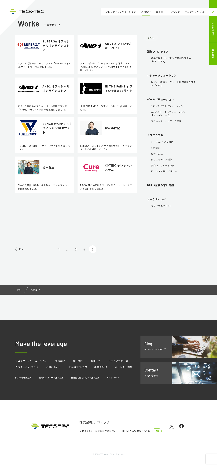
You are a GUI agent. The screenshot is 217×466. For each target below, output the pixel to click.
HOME (213, 4)
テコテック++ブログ (196, 11)
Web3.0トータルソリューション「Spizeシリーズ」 (168, 114)
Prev (23, 270)
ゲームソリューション (160, 100)
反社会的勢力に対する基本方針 (85, 380)
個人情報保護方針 (23, 380)
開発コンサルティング (162, 166)
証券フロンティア (157, 52)
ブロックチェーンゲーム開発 (166, 122)
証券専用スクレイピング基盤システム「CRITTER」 (171, 60)
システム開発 (155, 136)
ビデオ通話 (157, 154)
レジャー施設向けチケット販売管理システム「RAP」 (173, 84)
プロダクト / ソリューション (121, 11)
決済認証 (155, 148)
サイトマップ (113, 380)
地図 (157, 431)
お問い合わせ (213, 29)
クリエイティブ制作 (161, 160)
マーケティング (156, 200)
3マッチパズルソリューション (167, 106)
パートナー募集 (24, 371)
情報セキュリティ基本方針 (51, 380)
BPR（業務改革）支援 (160, 186)
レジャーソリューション (162, 76)
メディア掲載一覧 (123, 358)
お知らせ (175, 11)
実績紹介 (146, 11)
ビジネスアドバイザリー (164, 172)
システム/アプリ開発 (162, 142)
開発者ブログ (79, 364)
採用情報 (213, 54)
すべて (152, 38)
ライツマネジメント (161, 206)
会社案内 (160, 11)
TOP (19, 311)
